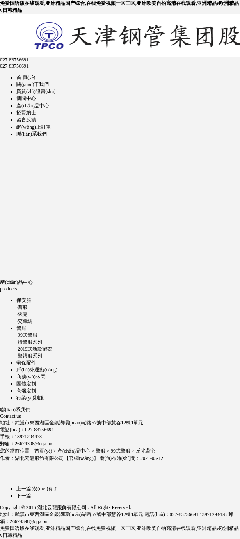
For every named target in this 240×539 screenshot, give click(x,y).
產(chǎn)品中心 (32, 106)
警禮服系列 (30, 356)
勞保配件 (26, 363)
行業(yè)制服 (30, 398)
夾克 (22, 314)
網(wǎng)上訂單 (33, 127)
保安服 (23, 300)
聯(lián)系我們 (31, 134)
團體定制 (26, 384)
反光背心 (145, 451)
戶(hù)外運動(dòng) (36, 370)
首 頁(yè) (25, 77)
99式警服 (27, 335)
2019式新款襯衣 (35, 349)
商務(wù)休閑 (31, 377)
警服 (21, 328)
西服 (22, 307)
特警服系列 (30, 342)
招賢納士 (26, 113)
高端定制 (26, 391)
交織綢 (25, 321)
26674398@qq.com (34, 443)
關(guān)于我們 (32, 84)
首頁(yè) (43, 451)
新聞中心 (26, 98)
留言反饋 (26, 119)
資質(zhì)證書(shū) (35, 91)
